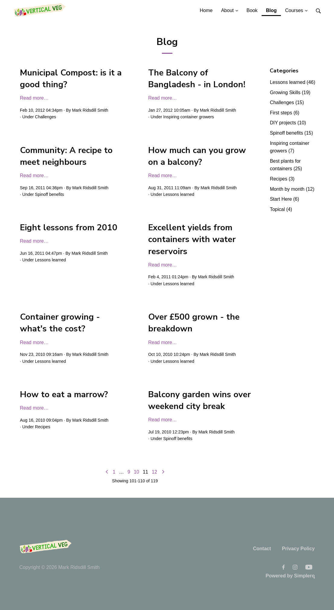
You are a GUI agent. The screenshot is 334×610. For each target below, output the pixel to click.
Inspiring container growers (188, 116)
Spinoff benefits (49, 194)
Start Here (284, 199)
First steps (284, 112)
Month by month (292, 189)
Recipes (42, 426)
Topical (281, 209)
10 (136, 471)
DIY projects (288, 122)
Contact (262, 548)
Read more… (34, 98)
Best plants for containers (286, 164)
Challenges (45, 116)
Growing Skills (290, 92)
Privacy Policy (298, 548)
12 (154, 471)
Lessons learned (178, 194)
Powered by (290, 575)
